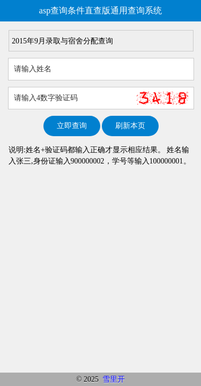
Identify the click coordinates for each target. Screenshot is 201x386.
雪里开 (113, 379)
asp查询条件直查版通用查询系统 (100, 10)
